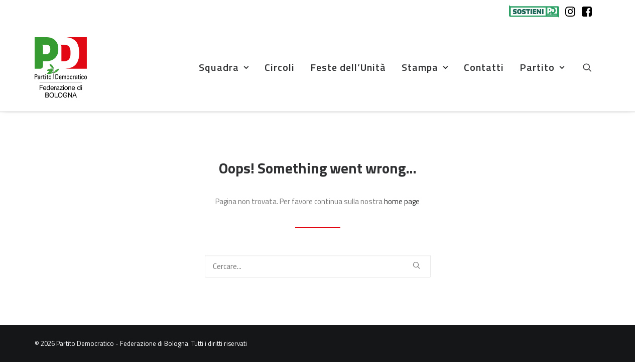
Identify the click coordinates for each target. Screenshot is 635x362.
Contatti (484, 67)
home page (402, 201)
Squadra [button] (224, 67)
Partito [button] (542, 67)
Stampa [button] (425, 67)
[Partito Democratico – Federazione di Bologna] (61, 67)
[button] (592, 67)
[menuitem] (536, 11)
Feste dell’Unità (348, 67)
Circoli (280, 67)
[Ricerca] (318, 266)
